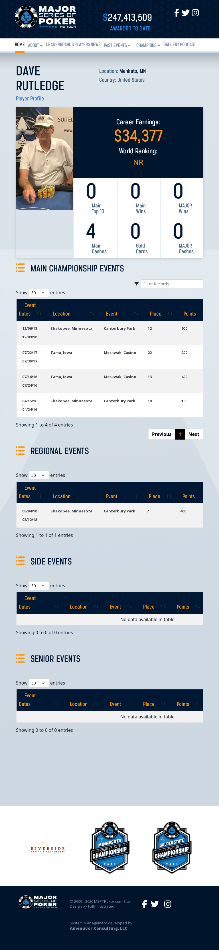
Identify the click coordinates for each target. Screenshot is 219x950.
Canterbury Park (119, 328)
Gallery (171, 45)
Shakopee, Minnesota (71, 328)
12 (150, 328)
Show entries (40, 292)
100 (184, 400)
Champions (146, 45)
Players (82, 45)
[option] (110, 847)
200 (184, 352)
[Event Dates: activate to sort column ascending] (30, 310)
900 (184, 328)
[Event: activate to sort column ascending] (120, 310)
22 (150, 352)
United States (131, 80)
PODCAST (188, 45)
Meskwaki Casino (120, 352)
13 (150, 376)
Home (20, 45)
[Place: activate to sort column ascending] (159, 310)
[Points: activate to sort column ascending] (193, 310)
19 (150, 400)
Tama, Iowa (61, 352)
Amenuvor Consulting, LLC (98, 928)
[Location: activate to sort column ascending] (71, 310)
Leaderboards (60, 45)
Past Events (115, 45)
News (96, 45)
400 (184, 376)
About (33, 45)
